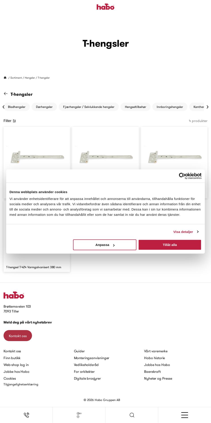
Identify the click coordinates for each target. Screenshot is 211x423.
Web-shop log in (16, 364)
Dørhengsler (44, 107)
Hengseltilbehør (135, 107)
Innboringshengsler (170, 107)
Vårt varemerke (156, 351)
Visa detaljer (183, 232)
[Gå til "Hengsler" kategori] (8, 94)
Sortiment (16, 77)
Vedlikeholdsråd (86, 364)
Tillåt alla (170, 245)
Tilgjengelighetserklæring (21, 384)
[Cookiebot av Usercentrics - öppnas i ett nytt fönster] (182, 176)
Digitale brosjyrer (87, 378)
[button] (132, 415)
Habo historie (154, 358)
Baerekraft (152, 371)
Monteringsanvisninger (91, 358)
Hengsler (30, 77)
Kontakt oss (18, 336)
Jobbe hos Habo (16, 371)
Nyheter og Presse (158, 378)
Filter (10, 121)
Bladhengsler (16, 107)
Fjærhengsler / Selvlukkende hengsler (88, 107)
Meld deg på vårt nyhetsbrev (28, 322)
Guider (79, 351)
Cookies (10, 378)
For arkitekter (84, 371)
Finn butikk (12, 358)
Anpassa (105, 245)
